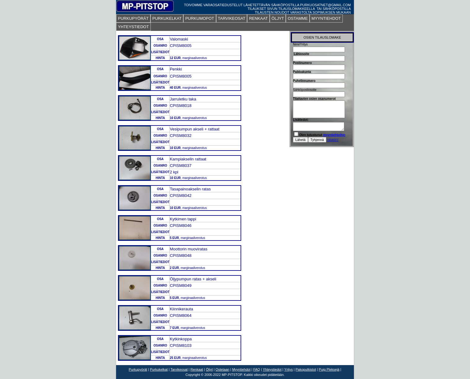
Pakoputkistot (306, 369)
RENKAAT (258, 18)
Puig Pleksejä (329, 369)
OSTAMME (298, 18)
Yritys (288, 369)
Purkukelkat (159, 369)
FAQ (256, 369)
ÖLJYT (278, 18)
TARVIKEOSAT (232, 18)
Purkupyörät (138, 369)
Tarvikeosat (179, 369)
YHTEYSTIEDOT (133, 26)
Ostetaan (222, 369)
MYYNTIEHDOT (326, 18)
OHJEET (333, 140)
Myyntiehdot (241, 369)
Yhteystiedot (272, 369)
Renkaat (196, 369)
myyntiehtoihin (334, 135)
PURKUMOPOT (199, 18)
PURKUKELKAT (166, 18)
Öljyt (209, 369)
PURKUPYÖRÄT (133, 18)
